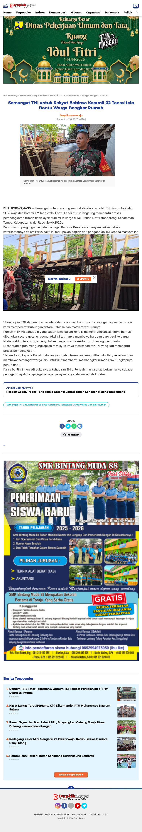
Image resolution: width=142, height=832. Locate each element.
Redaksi (38, 814)
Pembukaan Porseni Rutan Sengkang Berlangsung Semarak (51, 756)
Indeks (40, 12)
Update (83, 279)
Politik (128, 12)
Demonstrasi (57, 12)
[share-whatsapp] (74, 426)
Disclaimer (94, 814)
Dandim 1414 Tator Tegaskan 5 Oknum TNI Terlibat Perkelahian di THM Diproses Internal (58, 690)
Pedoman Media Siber (57, 814)
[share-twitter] (68, 426)
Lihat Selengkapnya (71, 774)
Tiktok (72, 807)
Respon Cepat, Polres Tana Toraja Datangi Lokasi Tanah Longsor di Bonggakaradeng (65, 392)
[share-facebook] (62, 426)
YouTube (80, 807)
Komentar (71, 434)
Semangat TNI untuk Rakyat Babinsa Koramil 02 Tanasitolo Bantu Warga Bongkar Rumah (56, 404)
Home (7, 12)
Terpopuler (23, 12)
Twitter (86, 807)
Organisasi (93, 12)
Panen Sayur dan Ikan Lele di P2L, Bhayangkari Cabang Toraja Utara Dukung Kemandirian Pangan (56, 724)
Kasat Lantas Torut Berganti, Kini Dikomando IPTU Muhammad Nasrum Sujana (59, 707)
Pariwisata (112, 12)
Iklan (105, 814)
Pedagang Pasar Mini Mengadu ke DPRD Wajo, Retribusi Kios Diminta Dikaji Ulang (58, 741)
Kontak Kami (79, 814)
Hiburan (76, 12)
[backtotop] (71, 789)
